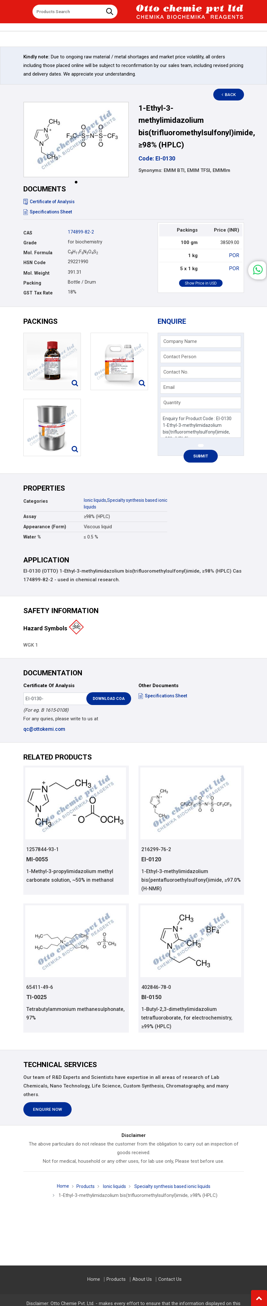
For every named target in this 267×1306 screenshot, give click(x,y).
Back (231, 94)
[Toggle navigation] (23, 9)
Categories (35, 501)
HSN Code (34, 262)
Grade (30, 242)
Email (169, 387)
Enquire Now (47, 1110)
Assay (29, 516)
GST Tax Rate (38, 292)
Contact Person (179, 357)
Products (82, 1187)
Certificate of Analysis (50, 201)
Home (59, 1187)
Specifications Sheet (48, 211)
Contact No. (175, 372)
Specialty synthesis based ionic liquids (173, 1187)
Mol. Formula (37, 252)
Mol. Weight (36, 273)
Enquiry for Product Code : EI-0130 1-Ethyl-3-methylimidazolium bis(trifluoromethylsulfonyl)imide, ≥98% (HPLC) (200, 425)
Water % (32, 536)
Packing (32, 283)
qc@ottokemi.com (44, 729)
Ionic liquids (96, 500)
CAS (27, 232)
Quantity (172, 402)
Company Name (180, 341)
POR (234, 255)
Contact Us (169, 1279)
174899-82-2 (81, 231)
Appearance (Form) (44, 526)
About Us (142, 1279)
